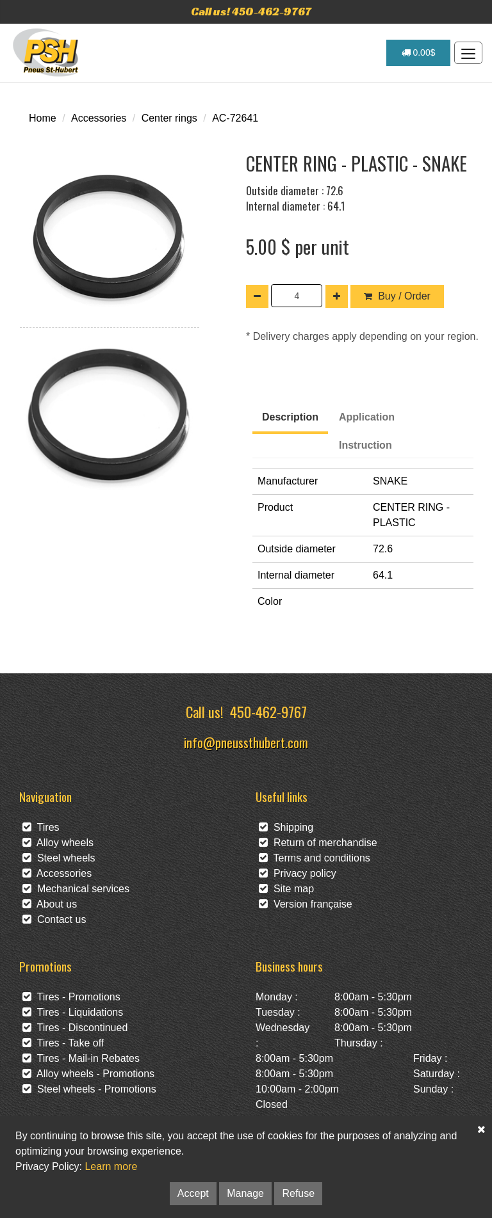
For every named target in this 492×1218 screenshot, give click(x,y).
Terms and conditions (314, 858)
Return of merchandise (318, 842)
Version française (305, 904)
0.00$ (419, 52)
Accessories (98, 118)
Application (367, 417)
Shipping (286, 827)
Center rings (169, 118)
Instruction (365, 445)
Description (290, 417)
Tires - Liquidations (72, 1012)
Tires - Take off (63, 1043)
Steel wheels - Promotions (89, 1089)
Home (42, 118)
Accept (193, 1193)
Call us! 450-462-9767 (251, 11)
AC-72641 (235, 118)
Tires (41, 827)
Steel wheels (58, 858)
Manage (245, 1193)
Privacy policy (297, 873)
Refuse (298, 1193)
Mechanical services (75, 888)
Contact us (54, 919)
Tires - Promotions (71, 996)
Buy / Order (397, 296)
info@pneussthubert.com (246, 742)
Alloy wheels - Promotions (88, 1073)
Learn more (111, 1166)
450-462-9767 (268, 711)
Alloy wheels (58, 842)
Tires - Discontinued (74, 1027)
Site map (286, 888)
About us (49, 904)
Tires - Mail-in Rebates (81, 1058)
